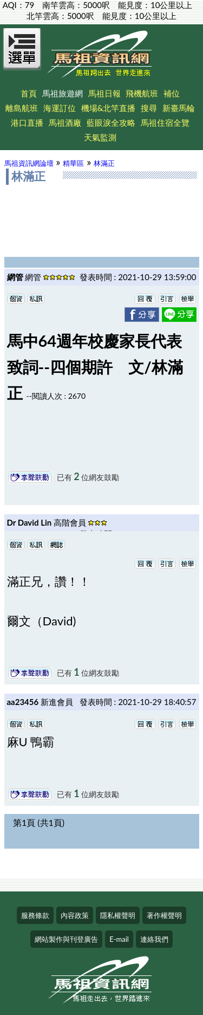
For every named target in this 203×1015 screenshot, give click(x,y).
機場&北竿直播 (108, 108)
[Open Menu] (22, 55)
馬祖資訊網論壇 (29, 163)
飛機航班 (142, 93)
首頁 (29, 93)
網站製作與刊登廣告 (66, 939)
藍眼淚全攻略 (111, 122)
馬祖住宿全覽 (165, 122)
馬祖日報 (104, 93)
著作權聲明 (164, 915)
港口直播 (27, 122)
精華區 (73, 163)
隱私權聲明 (117, 915)
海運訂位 (59, 108)
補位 (171, 93)
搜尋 (149, 108)
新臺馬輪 (178, 108)
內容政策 (75, 915)
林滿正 (104, 163)
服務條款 (35, 915)
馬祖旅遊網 (62, 93)
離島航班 (21, 108)
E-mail (119, 939)
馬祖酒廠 (65, 122)
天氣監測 (100, 137)
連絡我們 (154, 939)
